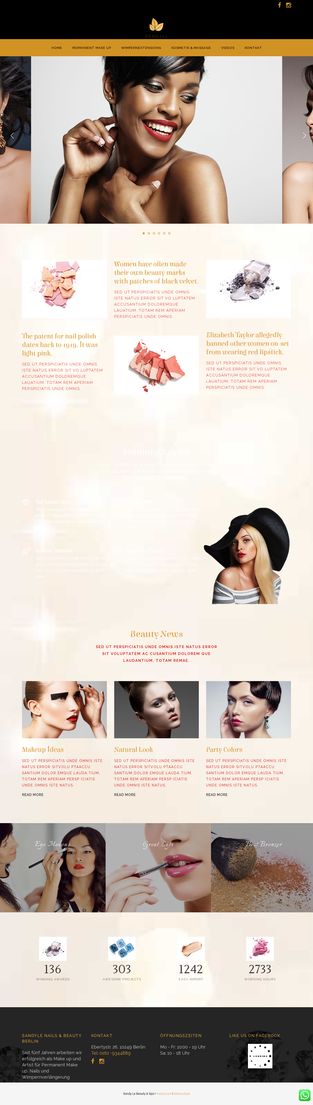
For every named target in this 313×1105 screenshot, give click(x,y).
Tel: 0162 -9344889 (111, 1053)
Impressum (163, 1094)
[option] (156, 140)
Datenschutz (182, 1094)
